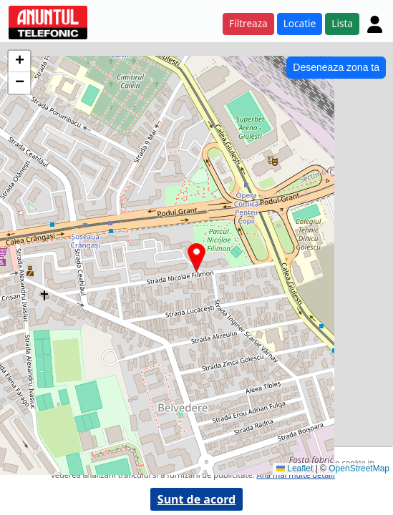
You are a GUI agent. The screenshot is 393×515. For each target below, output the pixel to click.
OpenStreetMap (359, 469)
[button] (196, 258)
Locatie (299, 23)
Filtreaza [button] (248, 23)
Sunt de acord (196, 499)
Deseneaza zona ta (336, 67)
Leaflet (294, 469)
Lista (342, 23)
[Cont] (375, 24)
